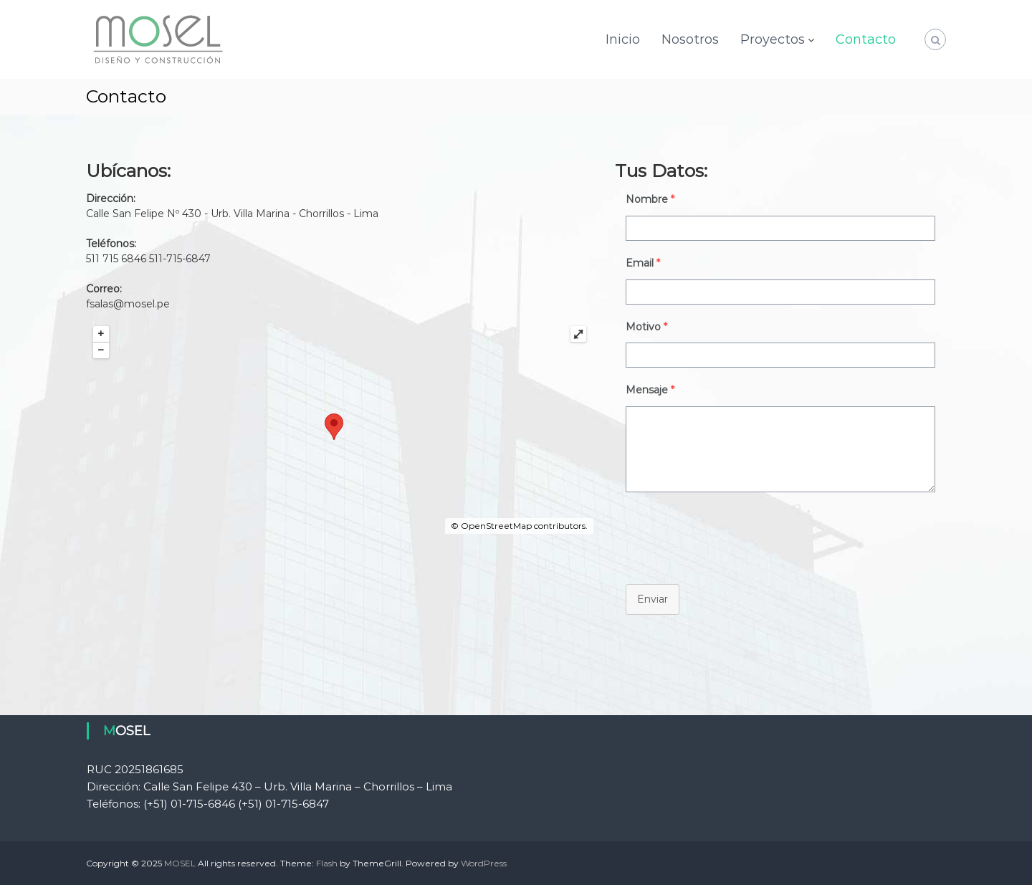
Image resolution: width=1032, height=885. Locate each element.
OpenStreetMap (496, 525)
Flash (327, 863)
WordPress (484, 863)
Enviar (652, 599)
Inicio (623, 39)
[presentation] (724, 535)
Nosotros (690, 39)
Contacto (866, 39)
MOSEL (180, 863)
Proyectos (772, 39)
